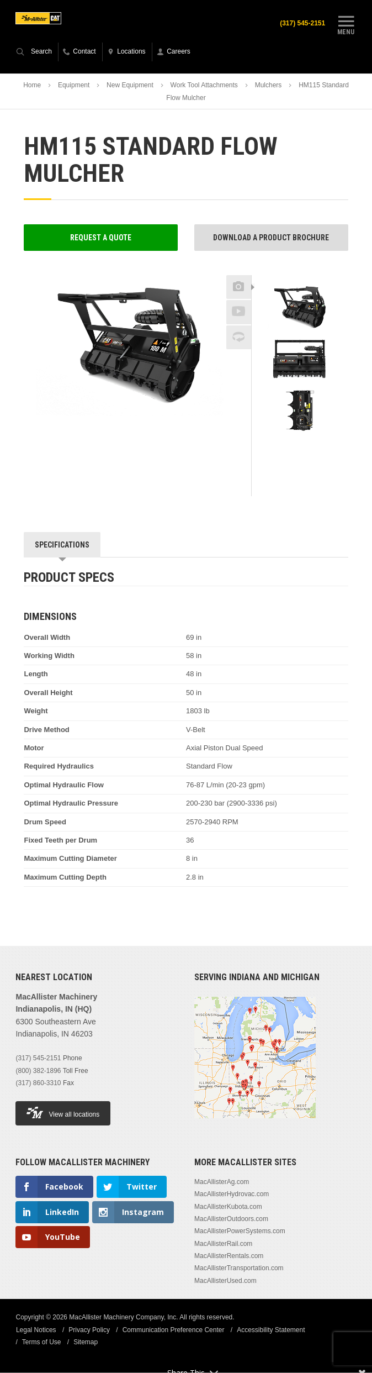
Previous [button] (300, 272)
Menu (346, 23)
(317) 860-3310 (38, 1083)
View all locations (62, 1113)
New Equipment (130, 85)
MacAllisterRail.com (223, 1244)
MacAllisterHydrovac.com (231, 1194)
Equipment (73, 85)
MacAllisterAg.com (221, 1182)
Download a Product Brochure (271, 237)
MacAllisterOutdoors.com (231, 1219)
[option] (300, 307)
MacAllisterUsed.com (225, 1281)
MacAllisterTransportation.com (239, 1268)
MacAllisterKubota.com (228, 1207)
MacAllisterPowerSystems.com (239, 1231)
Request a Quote (100, 237)
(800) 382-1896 (38, 1071)
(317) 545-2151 (302, 23)
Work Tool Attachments (204, 85)
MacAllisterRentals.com (228, 1256)
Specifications (62, 544)
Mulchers (268, 85)
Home (32, 85)
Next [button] (315, 445)
